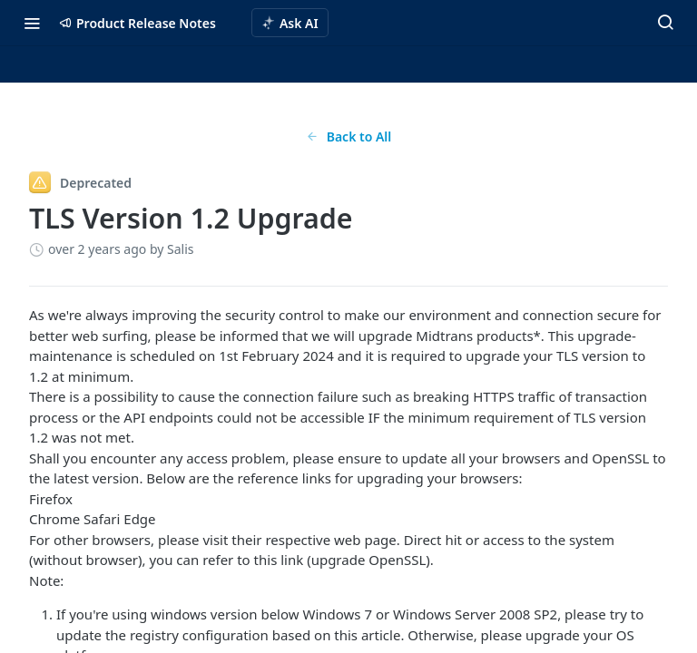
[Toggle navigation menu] (31, 22)
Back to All (349, 136)
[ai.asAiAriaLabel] (290, 22)
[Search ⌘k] (665, 22)
